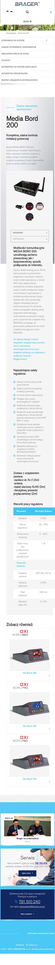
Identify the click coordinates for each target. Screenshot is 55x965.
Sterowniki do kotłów (12, 41)
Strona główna (11, 33)
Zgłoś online (27, 873)
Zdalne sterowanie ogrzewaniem (18, 47)
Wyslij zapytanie (27, 914)
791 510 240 (29, 901)
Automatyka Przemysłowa (14, 74)
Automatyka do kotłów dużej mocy (19, 67)
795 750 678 (41, 863)
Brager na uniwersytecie (27, 829)
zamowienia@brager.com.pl (32, 906)
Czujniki (5, 60)
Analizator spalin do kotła (15, 54)
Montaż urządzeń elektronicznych (19, 80)
